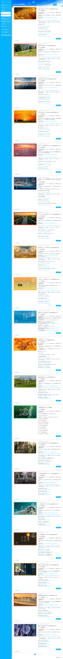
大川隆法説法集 (17, 40)
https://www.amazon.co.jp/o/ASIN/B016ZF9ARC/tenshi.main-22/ (50, 545)
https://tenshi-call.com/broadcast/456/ (44, 583)
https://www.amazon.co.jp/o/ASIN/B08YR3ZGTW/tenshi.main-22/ (51, 123)
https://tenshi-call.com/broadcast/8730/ (44, 525)
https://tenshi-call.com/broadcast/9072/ (44, 66)
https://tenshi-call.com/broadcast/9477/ (44, 99)
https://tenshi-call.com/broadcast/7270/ (44, 550)
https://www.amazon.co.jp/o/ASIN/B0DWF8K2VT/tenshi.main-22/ (51, 453)
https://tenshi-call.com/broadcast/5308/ (44, 129)
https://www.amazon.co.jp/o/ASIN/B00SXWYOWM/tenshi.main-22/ (51, 225)
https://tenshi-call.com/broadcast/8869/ (44, 367)
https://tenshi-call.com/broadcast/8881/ (44, 238)
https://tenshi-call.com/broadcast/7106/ (44, 586)
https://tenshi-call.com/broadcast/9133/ (44, 616)
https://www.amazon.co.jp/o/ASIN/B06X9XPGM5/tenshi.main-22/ (50, 484)
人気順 (59, 4)
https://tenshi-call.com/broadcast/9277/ (44, 365)
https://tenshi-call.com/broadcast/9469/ (44, 198)
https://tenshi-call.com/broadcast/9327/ (44, 464)
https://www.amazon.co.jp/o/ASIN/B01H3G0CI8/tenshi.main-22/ (50, 636)
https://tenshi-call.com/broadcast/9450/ (44, 69)
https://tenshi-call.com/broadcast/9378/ (54, 327)
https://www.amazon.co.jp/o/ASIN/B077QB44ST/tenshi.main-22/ (47, 257)
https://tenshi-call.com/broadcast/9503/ (44, 26)
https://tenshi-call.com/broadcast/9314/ (44, 613)
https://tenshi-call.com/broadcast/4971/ (44, 169)
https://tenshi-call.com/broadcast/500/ (52, 330)
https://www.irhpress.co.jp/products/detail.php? (50, 255)
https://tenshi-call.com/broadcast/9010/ (44, 522)
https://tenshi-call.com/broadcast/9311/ (44, 136)
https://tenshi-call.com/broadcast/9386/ (44, 266)
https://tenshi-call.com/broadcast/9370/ (44, 555)
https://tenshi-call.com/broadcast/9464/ (44, 362)
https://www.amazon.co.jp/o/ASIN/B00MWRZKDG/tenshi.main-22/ (51, 290)
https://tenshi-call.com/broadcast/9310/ (44, 204)
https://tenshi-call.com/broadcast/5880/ (44, 580)
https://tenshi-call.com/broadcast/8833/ (44, 201)
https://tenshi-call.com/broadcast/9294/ (44, 299)
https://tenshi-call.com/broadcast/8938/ (44, 644)
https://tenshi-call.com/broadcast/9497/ (44, 296)
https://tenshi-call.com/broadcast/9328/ (44, 395)
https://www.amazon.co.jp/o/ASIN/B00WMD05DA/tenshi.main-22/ (51, 20)
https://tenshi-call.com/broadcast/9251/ (44, 492)
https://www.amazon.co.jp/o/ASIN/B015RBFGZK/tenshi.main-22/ (51, 387)
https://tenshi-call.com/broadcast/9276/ (44, 641)
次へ (41, 654)
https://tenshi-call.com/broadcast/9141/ (44, 303)
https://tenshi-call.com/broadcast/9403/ (44, 231)
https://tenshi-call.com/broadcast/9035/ (44, 519)
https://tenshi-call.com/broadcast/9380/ (44, 234)
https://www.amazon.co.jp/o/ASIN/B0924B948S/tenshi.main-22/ (50, 575)
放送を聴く (58, 38)
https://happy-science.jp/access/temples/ (44, 192)
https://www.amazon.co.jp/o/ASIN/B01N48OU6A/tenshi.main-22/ (51, 514)
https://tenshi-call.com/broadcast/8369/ (44, 398)
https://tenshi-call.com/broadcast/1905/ (44, 36)
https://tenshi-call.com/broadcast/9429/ (44, 263)
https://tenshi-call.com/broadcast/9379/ (44, 461)
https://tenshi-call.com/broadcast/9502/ (44, 29)
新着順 (55, 4)
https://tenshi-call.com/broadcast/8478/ (44, 494)
